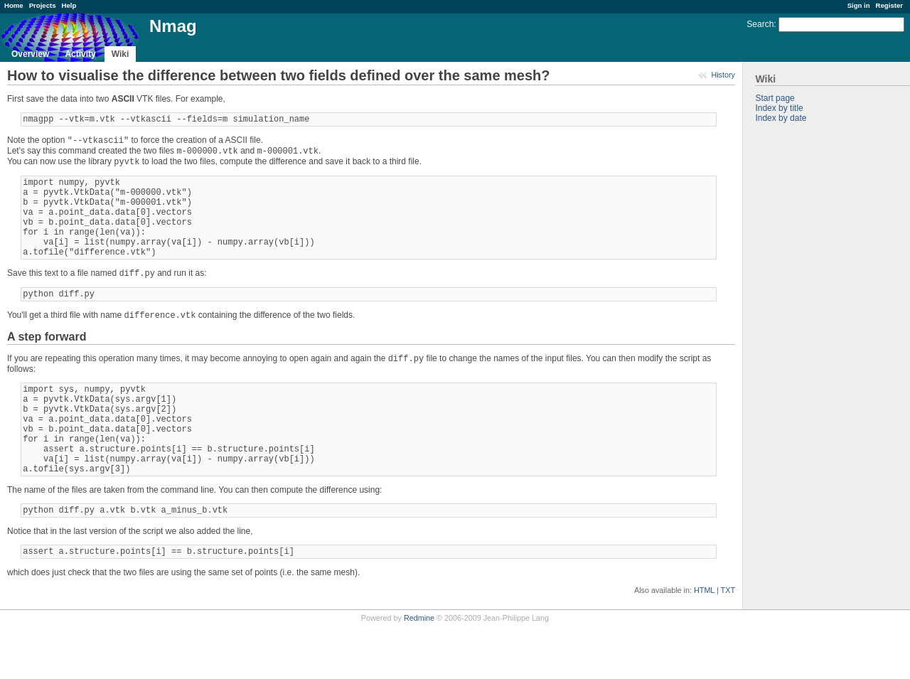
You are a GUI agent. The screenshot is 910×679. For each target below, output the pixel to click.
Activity (80, 54)
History (723, 74)
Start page (774, 98)
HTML (704, 643)
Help (69, 5)
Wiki (120, 54)
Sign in (858, 5)
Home (13, 5)
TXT (728, 643)
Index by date (780, 118)
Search (760, 24)
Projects (42, 5)
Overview (30, 54)
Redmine (419, 671)
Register (889, 5)
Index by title (779, 108)
